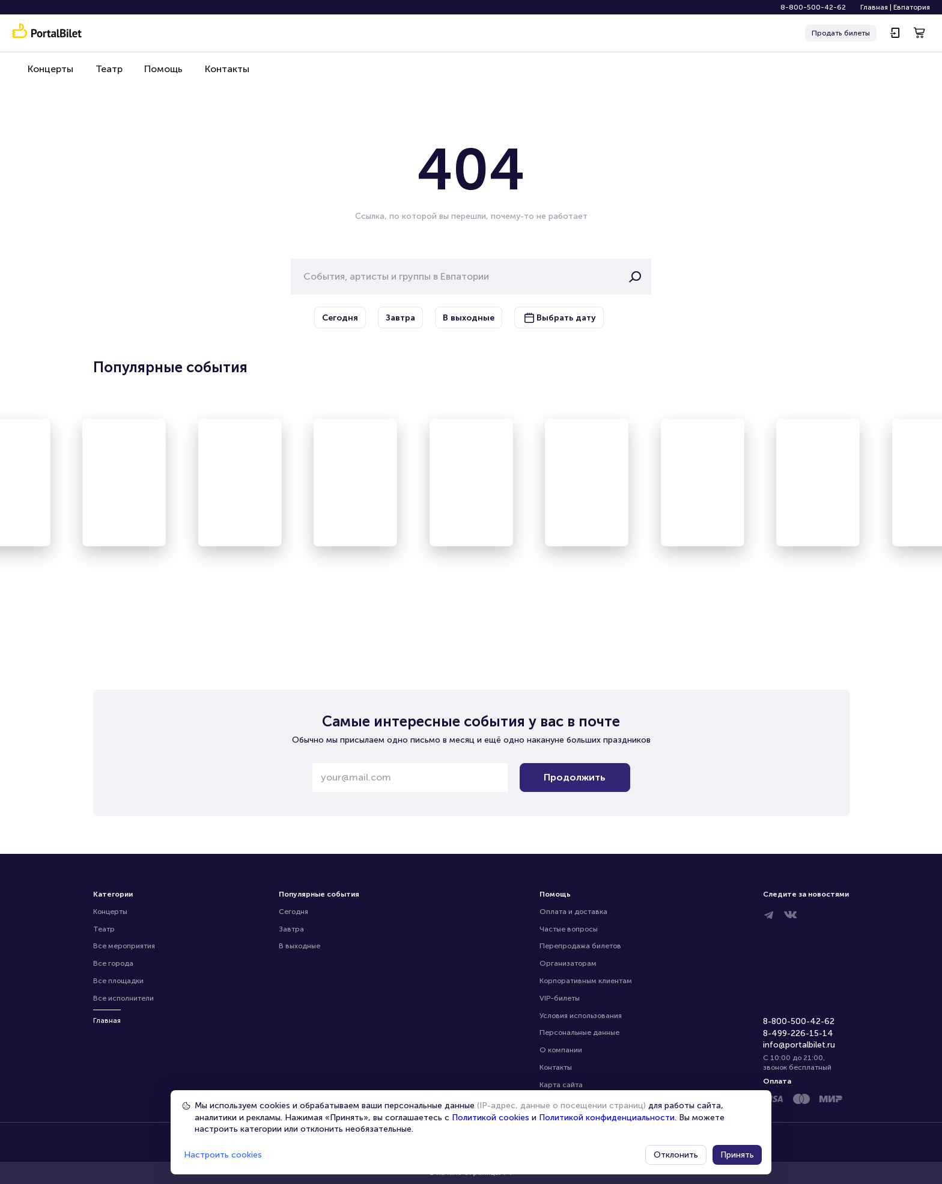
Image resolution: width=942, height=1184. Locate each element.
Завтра (291, 929)
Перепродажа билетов (580, 946)
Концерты (50, 73)
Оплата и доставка (573, 911)
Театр (106, 73)
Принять (737, 1155)
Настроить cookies (223, 1155)
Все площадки (118, 981)
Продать (841, 33)
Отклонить (676, 1155)
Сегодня (293, 911)
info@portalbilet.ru (799, 1045)
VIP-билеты (559, 998)
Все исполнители (123, 998)
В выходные (299, 946)
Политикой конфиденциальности (607, 1117)
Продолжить (575, 777)
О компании (560, 1050)
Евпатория (911, 7)
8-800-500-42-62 (813, 7)
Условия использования (580, 1015)
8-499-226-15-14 (798, 1033)
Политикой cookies (490, 1117)
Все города (113, 963)
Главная (874, 7)
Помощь (160, 73)
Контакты (221, 73)
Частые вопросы (568, 929)
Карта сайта (561, 1085)
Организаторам (568, 963)
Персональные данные (579, 1032)
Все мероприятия (124, 946)
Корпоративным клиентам (585, 981)
